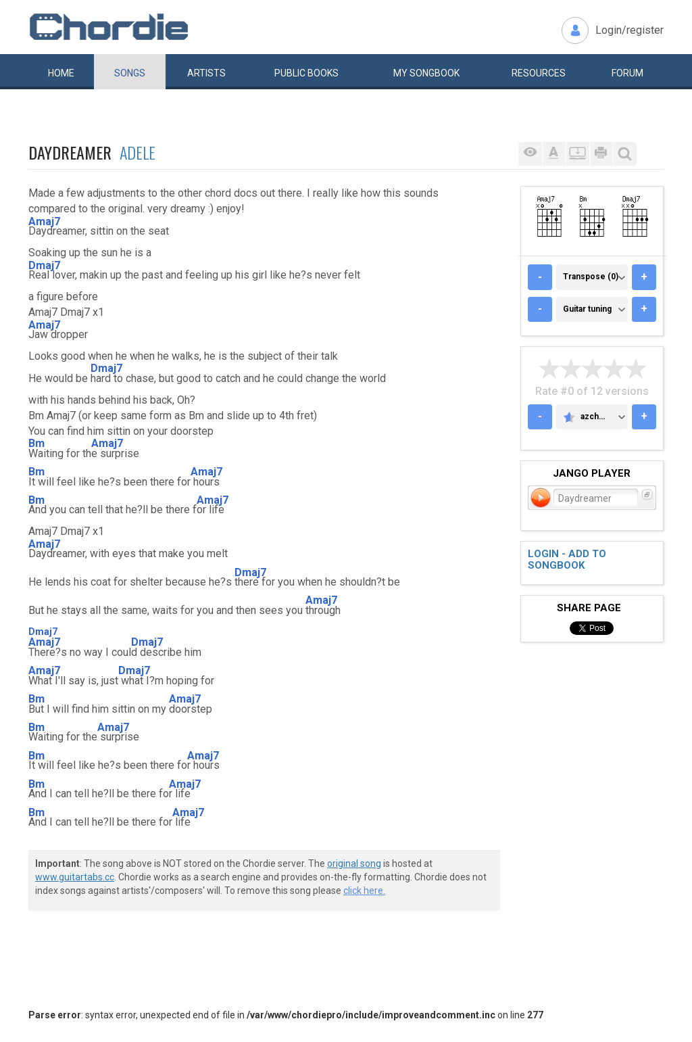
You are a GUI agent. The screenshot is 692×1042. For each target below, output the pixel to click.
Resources (539, 73)
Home (61, 73)
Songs (129, 73)
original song (354, 863)
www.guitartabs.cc (74, 877)
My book (426, 73)
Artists (206, 73)
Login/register (629, 30)
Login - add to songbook (567, 559)
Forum (627, 73)
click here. (364, 890)
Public (306, 73)
